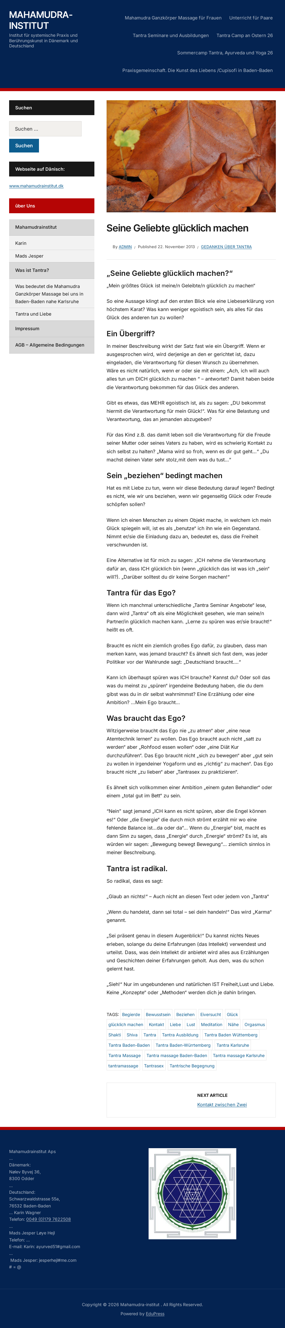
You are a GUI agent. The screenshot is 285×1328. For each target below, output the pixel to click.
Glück (232, 1014)
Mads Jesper (29, 256)
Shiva (132, 1034)
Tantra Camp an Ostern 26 (244, 35)
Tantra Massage (124, 1055)
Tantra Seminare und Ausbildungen (171, 35)
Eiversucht (210, 1014)
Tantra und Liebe (33, 314)
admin (125, 246)
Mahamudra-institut (41, 20)
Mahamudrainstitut (36, 227)
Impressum (27, 328)
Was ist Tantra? (32, 270)
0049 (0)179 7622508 (48, 1219)
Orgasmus (255, 1024)
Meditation (211, 1024)
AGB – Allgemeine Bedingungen (49, 345)
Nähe (233, 1024)
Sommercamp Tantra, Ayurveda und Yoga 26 (225, 53)
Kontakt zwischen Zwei (222, 1104)
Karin (20, 243)
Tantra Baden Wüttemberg (231, 1034)
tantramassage (123, 1065)
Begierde (131, 1014)
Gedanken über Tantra (226, 246)
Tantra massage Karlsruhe (239, 1055)
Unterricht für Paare (251, 18)
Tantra (149, 1034)
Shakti (114, 1034)
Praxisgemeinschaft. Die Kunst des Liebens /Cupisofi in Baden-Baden (197, 70)
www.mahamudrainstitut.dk (36, 185)
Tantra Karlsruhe (232, 1045)
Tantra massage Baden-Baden (176, 1055)
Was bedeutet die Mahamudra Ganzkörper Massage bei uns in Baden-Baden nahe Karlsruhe (49, 293)
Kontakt (156, 1024)
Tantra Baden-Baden (129, 1045)
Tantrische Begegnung (192, 1065)
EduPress (155, 1313)
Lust (191, 1024)
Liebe (175, 1024)
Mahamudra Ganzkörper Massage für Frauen (173, 18)
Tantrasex (154, 1065)
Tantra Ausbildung (180, 1034)
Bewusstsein (158, 1014)
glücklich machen (125, 1024)
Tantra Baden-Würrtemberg (183, 1045)
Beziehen (185, 1014)
